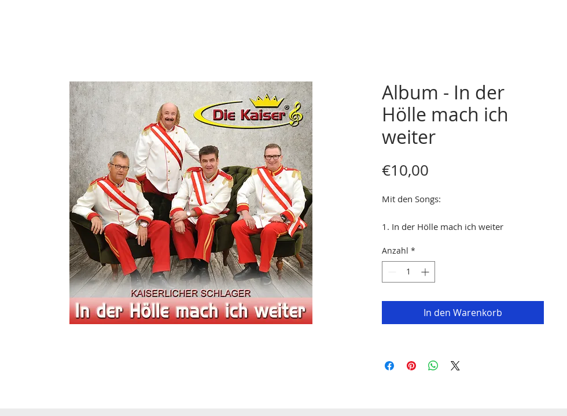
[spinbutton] (408, 272)
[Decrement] (391, 272)
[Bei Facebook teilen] (389, 366)
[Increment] (426, 272)
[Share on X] (455, 366)
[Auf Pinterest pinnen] (411, 366)
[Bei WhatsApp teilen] (433, 366)
